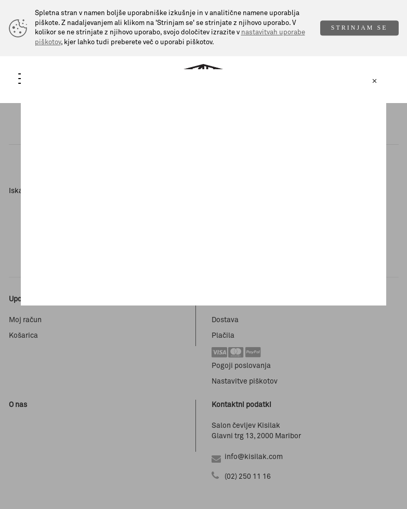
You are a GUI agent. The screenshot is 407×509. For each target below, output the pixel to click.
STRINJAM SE (359, 28)
